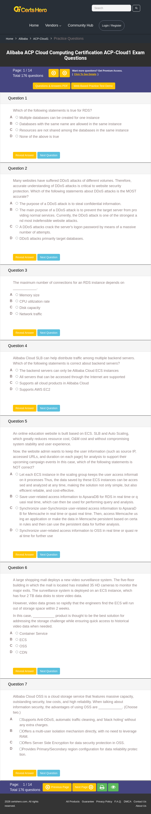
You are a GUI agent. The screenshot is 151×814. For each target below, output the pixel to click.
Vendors (53, 25)
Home (34, 25)
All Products (72, 801)
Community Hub (80, 25)
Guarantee (88, 801)
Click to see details (85, 74)
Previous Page (57, 786)
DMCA (127, 801)
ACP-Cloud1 (41, 38)
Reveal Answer (25, 155)
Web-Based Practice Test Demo (93, 85)
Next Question (48, 155)
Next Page (84, 786)
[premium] (102, 787)
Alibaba (23, 38)
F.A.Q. (118, 801)
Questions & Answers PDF (51, 85)
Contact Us (140, 801)
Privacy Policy (104, 801)
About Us (141, 805)
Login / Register (111, 25)
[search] (136, 8)
